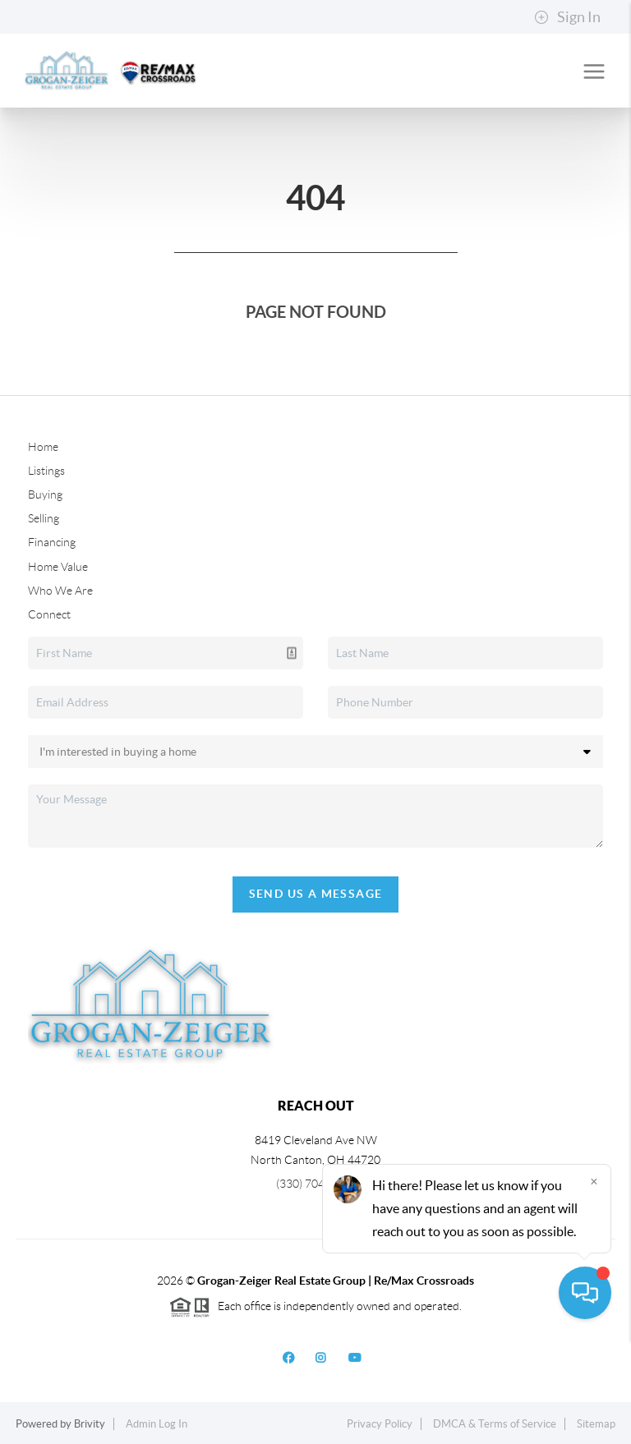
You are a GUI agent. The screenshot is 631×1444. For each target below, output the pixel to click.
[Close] (594, 1286)
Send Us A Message (316, 893)
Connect (49, 614)
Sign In (567, 17)
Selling (43, 518)
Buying (45, 494)
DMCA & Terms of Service (494, 1424)
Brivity (89, 1424)
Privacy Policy (379, 1424)
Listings (46, 470)
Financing (52, 542)
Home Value (58, 566)
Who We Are (60, 590)
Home (43, 446)
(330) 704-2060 (315, 1183)
